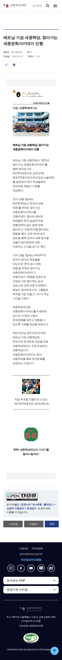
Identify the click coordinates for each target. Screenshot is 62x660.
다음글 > (33, 524)
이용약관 (23, 548)
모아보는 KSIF (16, 580)
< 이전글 (13, 524)
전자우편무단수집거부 (31, 554)
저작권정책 (37, 548)
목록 (51, 524)
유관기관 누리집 (17, 589)
